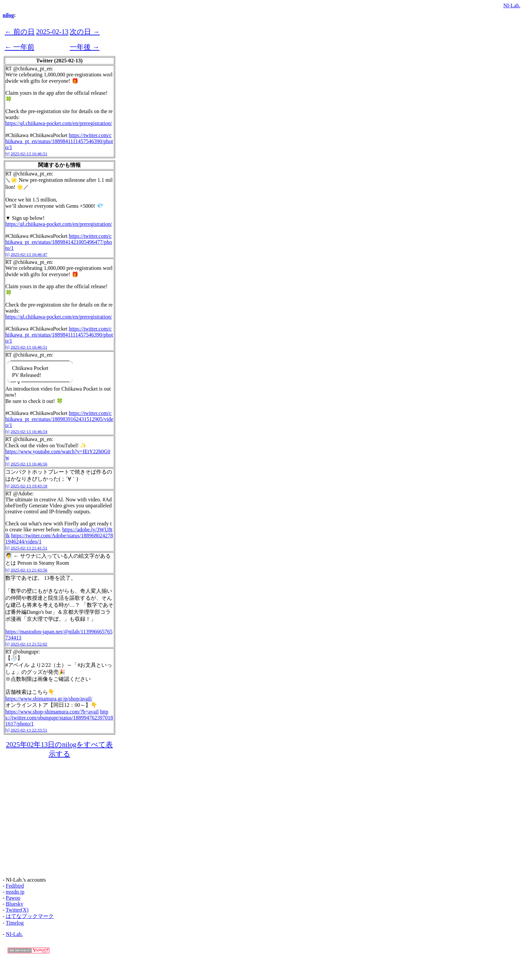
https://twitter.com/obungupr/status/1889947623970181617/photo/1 (59, 718)
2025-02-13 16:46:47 (29, 254)
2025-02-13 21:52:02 (29, 643)
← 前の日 (20, 31)
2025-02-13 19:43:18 (29, 485)
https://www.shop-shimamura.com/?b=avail (52, 711)
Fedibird (15, 886)
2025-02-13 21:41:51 (29, 547)
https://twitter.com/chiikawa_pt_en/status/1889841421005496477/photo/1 (58, 242)
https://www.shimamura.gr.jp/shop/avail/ (48, 698)
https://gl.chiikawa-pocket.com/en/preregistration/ (58, 123)
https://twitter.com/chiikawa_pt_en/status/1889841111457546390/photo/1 (59, 141)
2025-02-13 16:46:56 (29, 463)
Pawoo (13, 898)
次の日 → (85, 31)
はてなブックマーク (30, 916)
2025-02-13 (52, 31)
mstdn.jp (15, 892)
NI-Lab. (511, 5)
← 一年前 (19, 47)
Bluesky (14, 904)
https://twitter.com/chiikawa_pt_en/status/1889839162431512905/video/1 (59, 419)
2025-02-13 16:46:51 (29, 153)
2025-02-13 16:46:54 (29, 431)
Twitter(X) (17, 910)
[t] (7, 153)
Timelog (15, 923)
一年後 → (84, 47)
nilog (8, 15)
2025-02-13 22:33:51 (29, 730)
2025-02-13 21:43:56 (29, 569)
